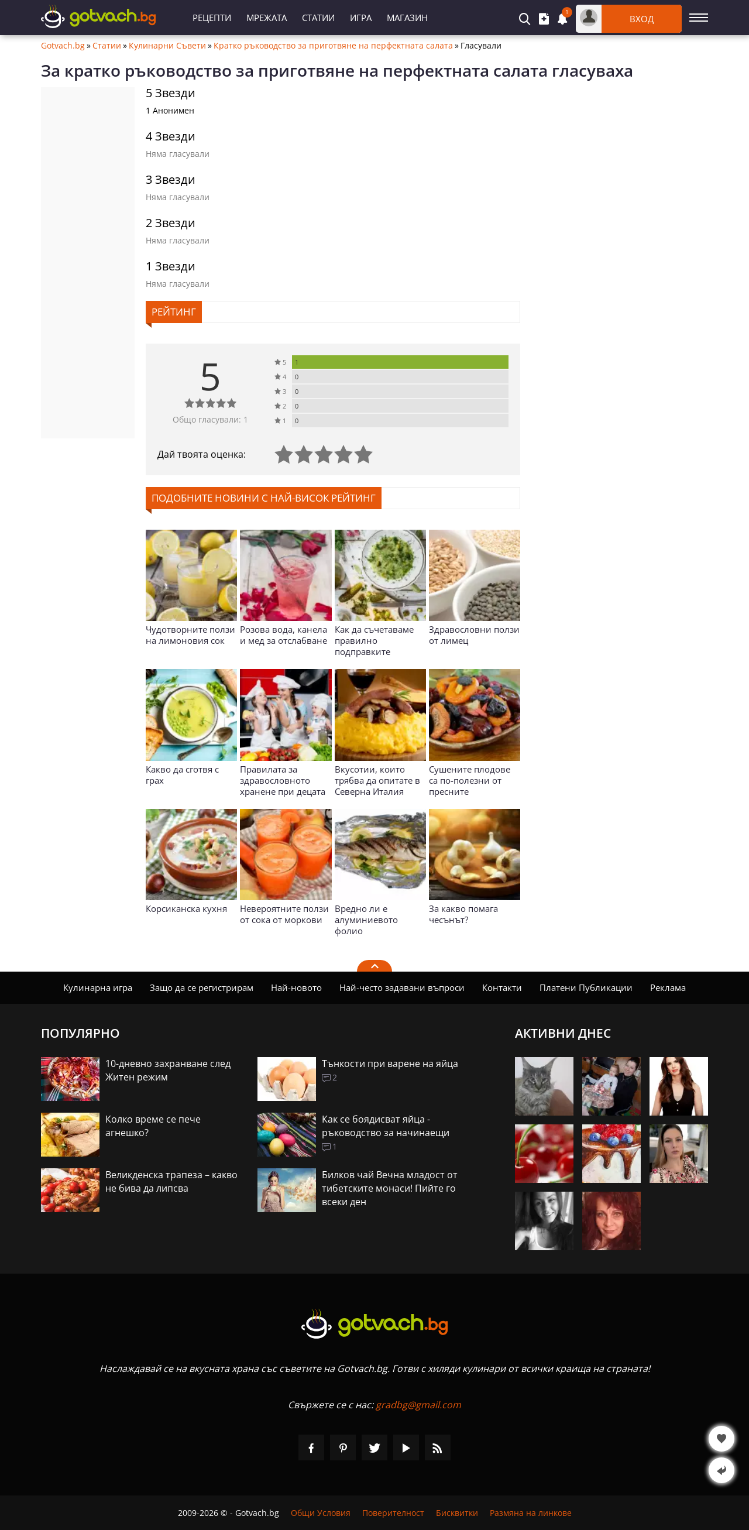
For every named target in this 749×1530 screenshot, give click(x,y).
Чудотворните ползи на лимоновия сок (190, 634)
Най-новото (296, 987)
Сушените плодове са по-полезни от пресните (469, 780)
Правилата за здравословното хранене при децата (282, 780)
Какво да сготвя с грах (182, 774)
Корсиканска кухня (186, 908)
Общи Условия (321, 1512)
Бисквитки (457, 1512)
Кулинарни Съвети (167, 45)
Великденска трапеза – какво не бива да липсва (171, 1181)
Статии (318, 17)
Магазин (407, 17)
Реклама (668, 987)
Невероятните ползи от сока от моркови (284, 914)
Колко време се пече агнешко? (153, 1126)
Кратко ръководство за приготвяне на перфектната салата (333, 45)
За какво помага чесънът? (463, 914)
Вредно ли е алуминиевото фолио (366, 919)
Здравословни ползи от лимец (474, 634)
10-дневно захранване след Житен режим (168, 1070)
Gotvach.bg (63, 45)
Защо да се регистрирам (201, 987)
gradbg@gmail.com (418, 1404)
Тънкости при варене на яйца (390, 1063)
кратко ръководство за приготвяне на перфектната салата (306, 70)
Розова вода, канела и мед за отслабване (283, 634)
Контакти (502, 987)
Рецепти (212, 17)
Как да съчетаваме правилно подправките (374, 640)
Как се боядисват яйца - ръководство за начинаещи (385, 1126)
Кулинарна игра (97, 987)
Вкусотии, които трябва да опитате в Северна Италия (377, 780)
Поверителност (393, 1512)
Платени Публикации (586, 987)
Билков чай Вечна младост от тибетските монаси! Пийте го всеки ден (390, 1188)
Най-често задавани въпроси (402, 987)
